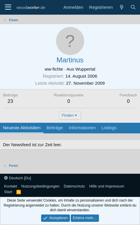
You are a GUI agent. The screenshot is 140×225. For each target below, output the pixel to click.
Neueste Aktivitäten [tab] (22, 127)
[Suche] (133, 7)
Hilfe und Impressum (106, 186)
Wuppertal (85, 69)
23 (10, 101)
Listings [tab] (109, 127)
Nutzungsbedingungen (40, 186)
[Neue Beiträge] (121, 7)
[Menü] (8, 7)
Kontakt (10, 186)
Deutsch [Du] (17, 178)
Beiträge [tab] (54, 127)
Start (8, 192)
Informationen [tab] (82, 127)
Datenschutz (74, 186)
